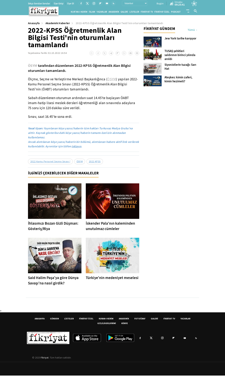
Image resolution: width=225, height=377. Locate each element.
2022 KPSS (94, 162)
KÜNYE (124, 324)
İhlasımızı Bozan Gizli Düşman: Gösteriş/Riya (53, 227)
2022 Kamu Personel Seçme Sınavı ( (50, 162)
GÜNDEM (54, 320)
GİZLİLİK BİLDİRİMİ (106, 324)
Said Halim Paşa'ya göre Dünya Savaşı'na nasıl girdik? (53, 282)
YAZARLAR (102, 12)
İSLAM (92, 12)
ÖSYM (32, 67)
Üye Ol (70, 3)
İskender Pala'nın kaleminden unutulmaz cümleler (110, 227)
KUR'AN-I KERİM (79, 12)
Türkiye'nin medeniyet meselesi (112, 279)
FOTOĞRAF (139, 320)
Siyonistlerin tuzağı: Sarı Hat (180, 68)
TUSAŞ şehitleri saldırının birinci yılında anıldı (180, 57)
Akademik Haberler (58, 24)
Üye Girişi (58, 3)
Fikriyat (45, 359)
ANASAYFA (40, 320)
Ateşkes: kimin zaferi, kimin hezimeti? (178, 81)
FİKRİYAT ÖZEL (162, 12)
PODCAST (176, 12)
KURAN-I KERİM (106, 320)
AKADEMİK (114, 12)
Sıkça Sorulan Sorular (39, 3)
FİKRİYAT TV (147, 12)
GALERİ (124, 12)
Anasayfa (34, 24)
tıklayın (76, 148)
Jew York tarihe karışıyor (180, 40)
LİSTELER (134, 12)
